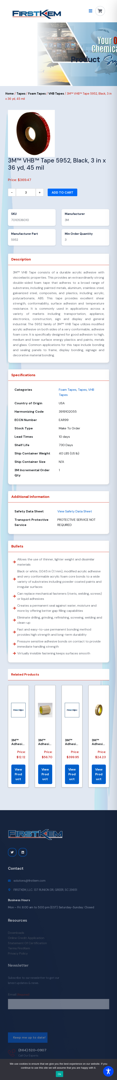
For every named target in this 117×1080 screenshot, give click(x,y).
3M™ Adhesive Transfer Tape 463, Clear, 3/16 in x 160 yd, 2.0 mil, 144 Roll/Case (18, 742)
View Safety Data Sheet (74, 511)
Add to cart (62, 192)
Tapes (20, 94)
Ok (59, 1074)
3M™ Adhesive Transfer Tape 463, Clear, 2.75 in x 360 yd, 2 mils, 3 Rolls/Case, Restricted (72, 742)
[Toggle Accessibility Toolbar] (108, 1071)
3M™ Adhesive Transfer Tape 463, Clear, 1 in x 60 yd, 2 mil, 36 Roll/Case (99, 742)
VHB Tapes (56, 94)
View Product (18, 774)
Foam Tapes (37, 94)
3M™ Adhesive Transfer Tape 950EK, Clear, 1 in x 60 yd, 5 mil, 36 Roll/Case (45, 742)
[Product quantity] (26, 192)
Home (75, 46)
